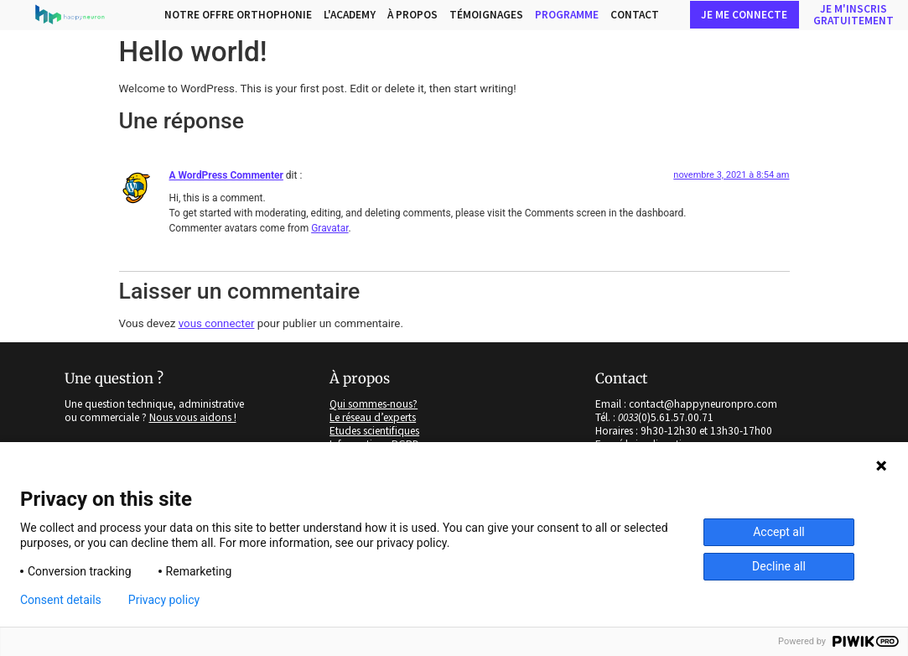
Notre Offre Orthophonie (238, 15)
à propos (412, 15)
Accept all (779, 532)
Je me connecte (744, 15)
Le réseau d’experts (372, 417)
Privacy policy (164, 600)
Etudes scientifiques (374, 431)
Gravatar (329, 228)
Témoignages (486, 15)
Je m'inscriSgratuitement (853, 14)
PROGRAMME (567, 15)
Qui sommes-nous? (373, 404)
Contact (634, 15)
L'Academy (350, 15)
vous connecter (217, 323)
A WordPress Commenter (226, 175)
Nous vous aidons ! (192, 417)
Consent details (60, 600)
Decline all (779, 566)
